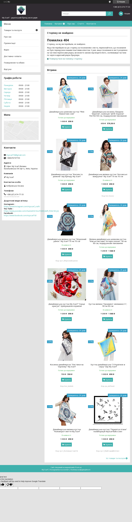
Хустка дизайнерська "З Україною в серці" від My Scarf (108, 365)
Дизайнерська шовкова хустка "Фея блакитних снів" (66, 113)
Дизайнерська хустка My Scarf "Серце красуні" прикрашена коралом (66, 305)
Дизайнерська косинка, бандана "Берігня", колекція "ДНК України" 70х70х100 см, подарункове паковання (108, 114)
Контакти (91, 23)
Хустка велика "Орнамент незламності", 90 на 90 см (108, 305)
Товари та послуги (13, 30)
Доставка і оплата (12, 56)
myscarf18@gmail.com (16, 155)
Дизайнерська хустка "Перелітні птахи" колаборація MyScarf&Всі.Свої (108, 430)
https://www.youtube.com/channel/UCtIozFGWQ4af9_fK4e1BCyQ (31, 211)
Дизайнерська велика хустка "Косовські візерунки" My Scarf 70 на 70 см (107, 175)
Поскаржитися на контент (59, 470)
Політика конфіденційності (80, 470)
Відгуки (7, 69)
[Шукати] (109, 13)
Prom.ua (78, 467)
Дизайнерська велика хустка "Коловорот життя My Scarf (67, 430)
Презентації (9, 43)
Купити (67, 127)
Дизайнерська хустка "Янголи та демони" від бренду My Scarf (66, 175)
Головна (48, 23)
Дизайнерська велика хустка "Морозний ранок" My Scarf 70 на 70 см (66, 240)
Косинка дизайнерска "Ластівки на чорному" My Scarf (66, 365)
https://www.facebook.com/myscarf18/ (20, 215)
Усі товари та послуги (115, 458)
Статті (81, 23)
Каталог (58, 23)
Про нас (71, 23)
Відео (6, 49)
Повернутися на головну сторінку (65, 58)
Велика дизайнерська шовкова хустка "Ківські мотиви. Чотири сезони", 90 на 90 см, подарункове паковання (107, 241)
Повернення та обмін (14, 62)
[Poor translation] (9, 485)
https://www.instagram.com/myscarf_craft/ (22, 206)
